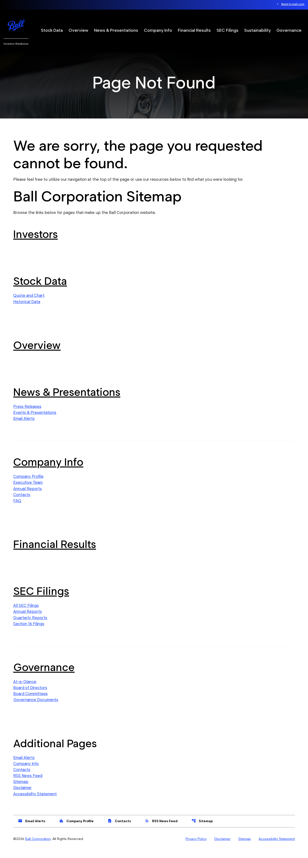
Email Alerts (24, 425)
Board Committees (30, 701)
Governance (289, 30)
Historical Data (26, 307)
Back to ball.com (292, 4)
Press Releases (27, 412)
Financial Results (194, 30)
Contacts (21, 501)
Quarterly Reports (30, 624)
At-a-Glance (25, 688)
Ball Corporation (38, 847)
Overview (78, 30)
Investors (35, 240)
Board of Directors (30, 694)
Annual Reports (27, 495)
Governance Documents (35, 707)
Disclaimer (22, 795)
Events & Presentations (34, 418)
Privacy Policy (196, 846)
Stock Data (52, 30)
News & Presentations (116, 30)
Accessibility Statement (35, 801)
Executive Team (28, 489)
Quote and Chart (29, 301)
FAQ (17, 507)
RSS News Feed (28, 783)
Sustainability (257, 30)
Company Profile (28, 482)
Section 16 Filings (28, 630)
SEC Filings (227, 30)
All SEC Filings (26, 612)
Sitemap (20, 789)
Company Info (158, 30)
